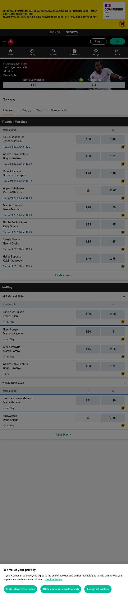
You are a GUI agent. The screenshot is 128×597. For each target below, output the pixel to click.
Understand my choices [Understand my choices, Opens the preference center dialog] (20, 589)
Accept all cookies (97, 589)
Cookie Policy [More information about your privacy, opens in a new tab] (53, 579)
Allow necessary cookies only (61, 589)
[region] (64, 580)
